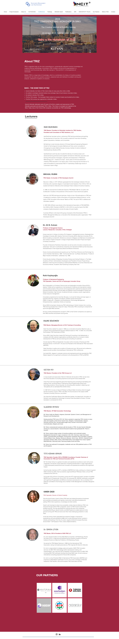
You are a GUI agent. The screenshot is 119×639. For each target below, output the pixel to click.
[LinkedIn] (60, 634)
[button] (23, 12)
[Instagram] (56, 634)
